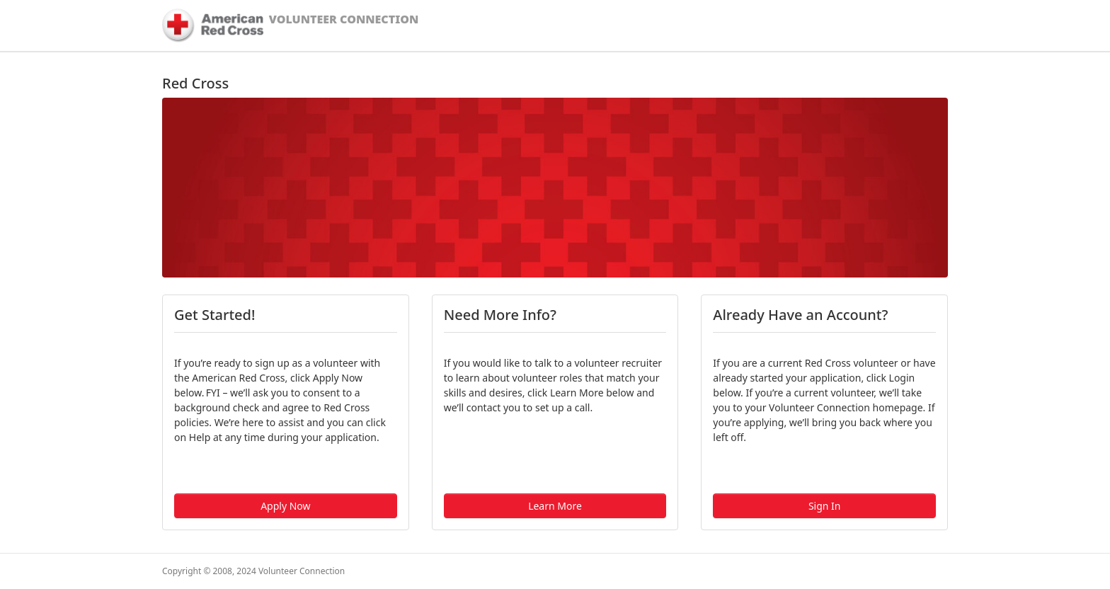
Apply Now (285, 506)
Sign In (824, 506)
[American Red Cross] (212, 25)
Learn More (555, 506)
